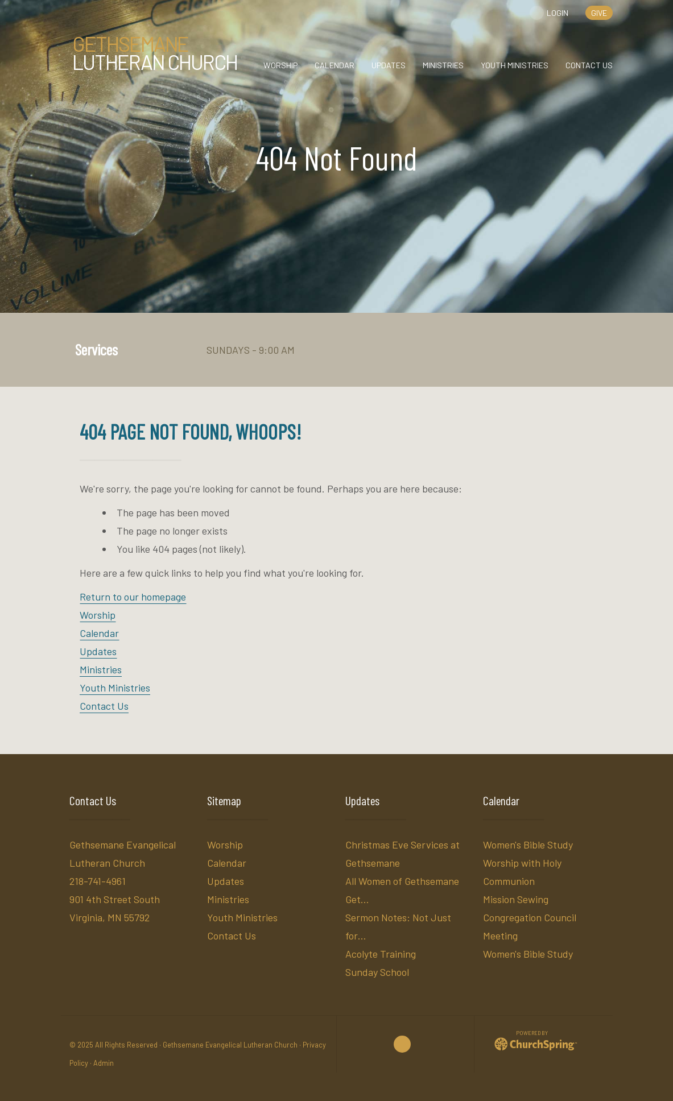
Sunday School (377, 972)
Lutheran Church (154, 53)
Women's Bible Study (528, 844)
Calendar (99, 633)
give (599, 13)
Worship (97, 615)
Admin (103, 1062)
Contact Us (104, 705)
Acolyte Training (380, 953)
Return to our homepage (133, 596)
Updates (98, 651)
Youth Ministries (115, 687)
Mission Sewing (515, 899)
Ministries (101, 669)
